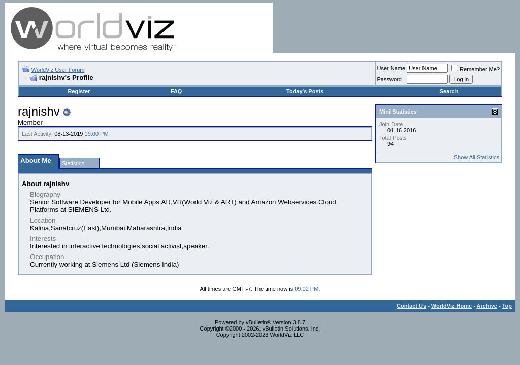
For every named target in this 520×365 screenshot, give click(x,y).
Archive (487, 306)
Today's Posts (304, 91)
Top (507, 306)
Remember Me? (475, 69)
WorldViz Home (451, 306)
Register (79, 91)
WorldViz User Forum (58, 70)
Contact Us (411, 306)
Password (389, 79)
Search (449, 91)
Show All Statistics (476, 157)
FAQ (176, 91)
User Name (391, 68)
